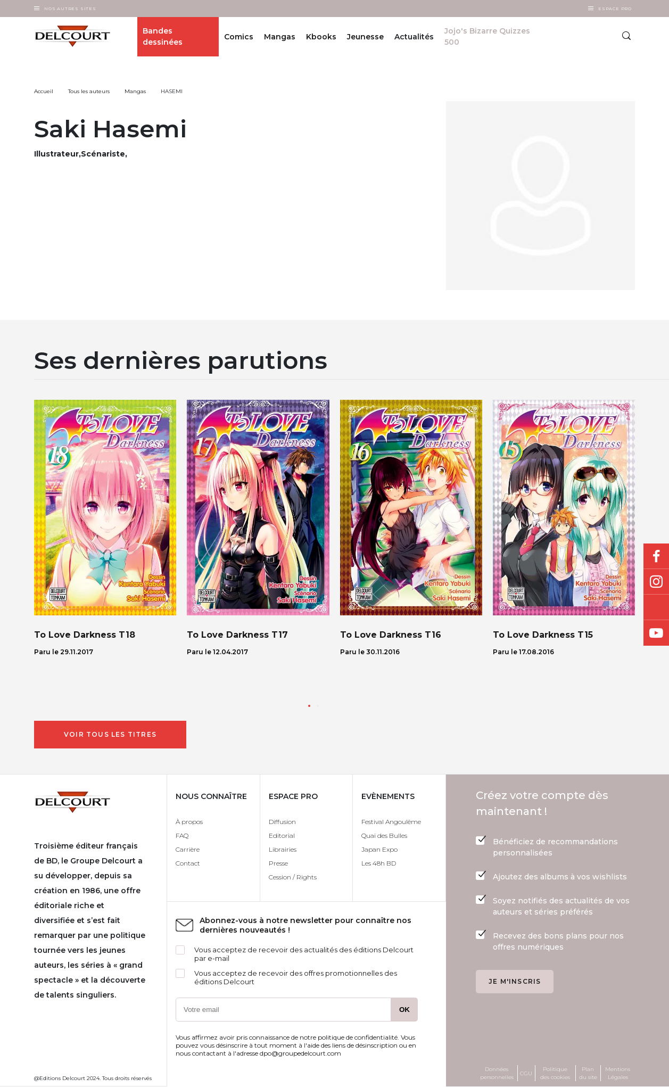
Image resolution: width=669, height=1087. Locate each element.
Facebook (656, 556)
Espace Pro (615, 8)
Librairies (282, 849)
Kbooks (321, 37)
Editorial (282, 835)
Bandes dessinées (163, 36)
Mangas (279, 37)
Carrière (188, 849)
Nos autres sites (70, 8)
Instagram (656, 582)
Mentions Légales (617, 1073)
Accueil (43, 91)
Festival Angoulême (391, 822)
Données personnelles (497, 1073)
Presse (278, 863)
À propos (189, 822)
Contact (188, 863)
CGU (526, 1073)
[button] (309, 706)
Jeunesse (365, 37)
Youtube (656, 633)
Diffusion (282, 822)
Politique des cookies (555, 1073)
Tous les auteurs (89, 91)
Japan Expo (379, 849)
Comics (238, 37)
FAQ (182, 835)
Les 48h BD (378, 863)
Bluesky (656, 607)
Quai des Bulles (384, 835)
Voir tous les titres (110, 734)
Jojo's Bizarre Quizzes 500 (487, 36)
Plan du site (588, 1073)
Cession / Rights (293, 877)
